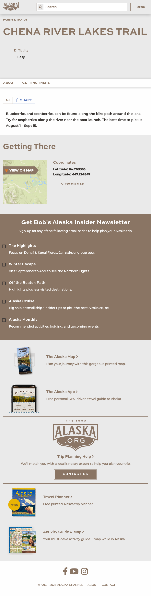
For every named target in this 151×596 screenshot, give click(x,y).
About (9, 83)
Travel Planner (57, 497)
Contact (108, 585)
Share (24, 100)
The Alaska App (62, 392)
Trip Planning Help (75, 457)
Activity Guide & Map (63, 532)
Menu (139, 7)
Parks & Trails (15, 19)
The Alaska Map (62, 357)
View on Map (72, 184)
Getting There (36, 83)
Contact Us (75, 474)
